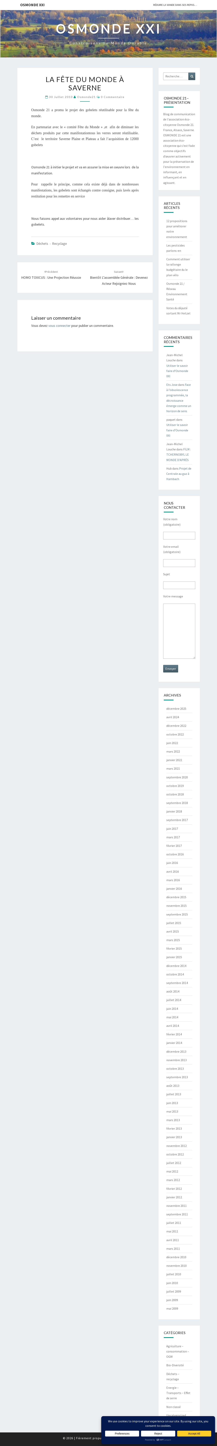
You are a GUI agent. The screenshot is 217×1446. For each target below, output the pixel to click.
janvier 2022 (174, 760)
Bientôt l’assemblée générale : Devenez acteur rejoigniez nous (119, 278)
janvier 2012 (174, 1197)
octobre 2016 (175, 854)
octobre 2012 (175, 1154)
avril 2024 (172, 717)
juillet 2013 (173, 1094)
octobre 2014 (175, 974)
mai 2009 (172, 1308)
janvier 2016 (174, 888)
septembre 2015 (177, 914)
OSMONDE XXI (32, 4)
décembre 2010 (176, 1257)
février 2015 (174, 948)
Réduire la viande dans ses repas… (175, 5)
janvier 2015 (174, 957)
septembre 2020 (177, 777)
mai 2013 (172, 1111)
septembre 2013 (177, 1077)
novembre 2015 (176, 906)
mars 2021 (173, 768)
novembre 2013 (176, 1060)
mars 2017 (173, 837)
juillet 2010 (173, 1274)
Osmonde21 (86, 97)
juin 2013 (172, 1103)
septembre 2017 (177, 820)
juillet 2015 (173, 923)
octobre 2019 (175, 786)
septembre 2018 (177, 803)
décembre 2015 (176, 897)
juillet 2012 (173, 1163)
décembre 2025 (176, 708)
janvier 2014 (174, 1043)
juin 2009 (172, 1300)
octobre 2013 (175, 1068)
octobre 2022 (175, 734)
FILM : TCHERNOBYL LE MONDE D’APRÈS (178, 454)
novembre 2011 (176, 1206)
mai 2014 (172, 1017)
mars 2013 (173, 1120)
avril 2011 (172, 1240)
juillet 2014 (173, 1000)
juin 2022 (172, 743)
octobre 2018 (175, 794)
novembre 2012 (176, 1146)
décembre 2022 (176, 726)
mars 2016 (173, 880)
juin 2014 (172, 1009)
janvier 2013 (174, 1137)
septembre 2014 (177, 983)
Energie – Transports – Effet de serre (178, 1393)
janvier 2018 (174, 811)
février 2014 (174, 1034)
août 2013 (172, 1086)
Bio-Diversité (175, 1365)
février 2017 (174, 846)
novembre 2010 (176, 1266)
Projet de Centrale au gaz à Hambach (178, 473)
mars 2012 (173, 1180)
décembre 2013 (176, 1051)
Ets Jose (172, 385)
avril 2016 (172, 871)
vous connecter (59, 325)
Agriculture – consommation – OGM (177, 1351)
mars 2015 (173, 940)
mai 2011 (172, 1231)
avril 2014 (172, 1026)
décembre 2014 (176, 966)
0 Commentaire (113, 97)
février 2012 (174, 1189)
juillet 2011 (173, 1223)
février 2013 (174, 1128)
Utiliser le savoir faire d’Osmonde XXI (177, 371)
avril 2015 (172, 931)
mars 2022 (173, 751)
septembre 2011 (177, 1214)
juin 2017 (172, 829)
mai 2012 (172, 1171)
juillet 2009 (173, 1291)
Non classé (173, 1407)
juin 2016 (172, 863)
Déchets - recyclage (51, 243)
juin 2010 (172, 1283)
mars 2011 (173, 1248)
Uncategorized (176, 1415)
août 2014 (172, 991)
